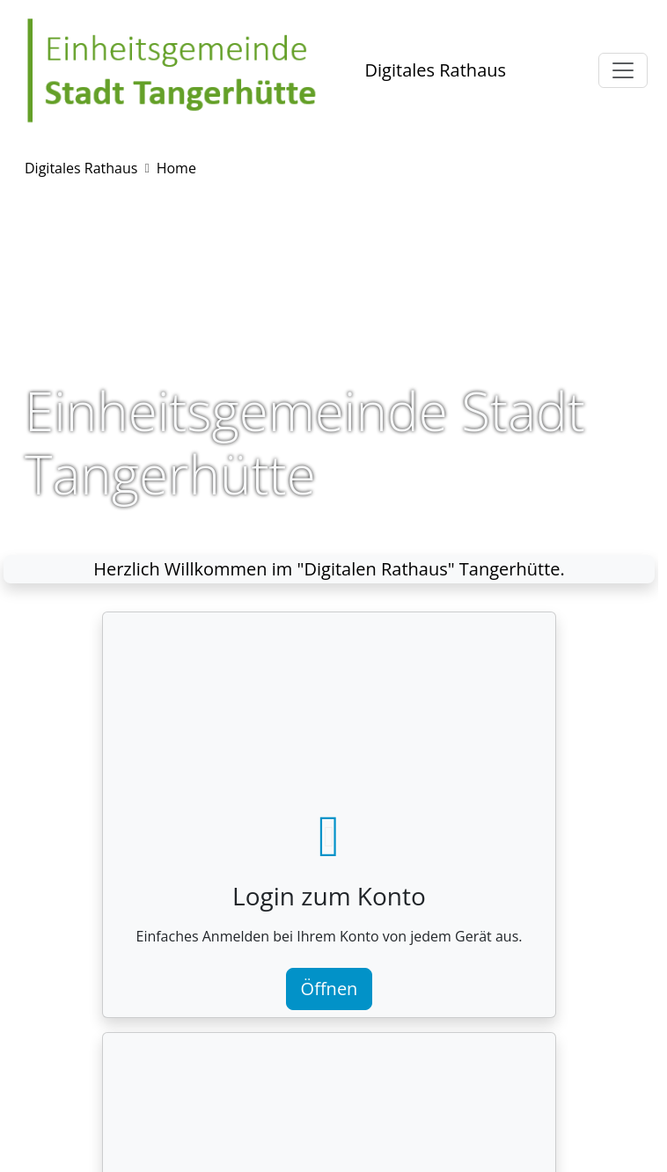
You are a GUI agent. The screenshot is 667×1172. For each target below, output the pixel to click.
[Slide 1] (297, 524)
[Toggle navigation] (623, 70)
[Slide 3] (361, 524)
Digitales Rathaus (435, 70)
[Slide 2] (329, 524)
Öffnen (329, 988)
